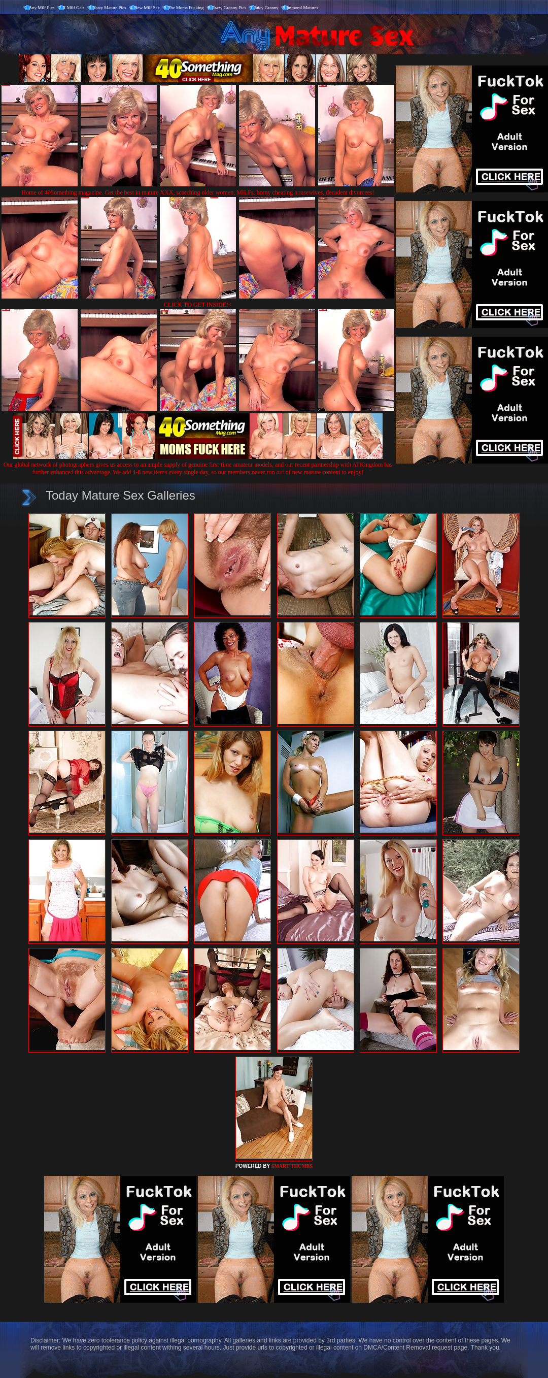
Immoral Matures (302, 7)
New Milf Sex (147, 7)
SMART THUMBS (292, 1166)
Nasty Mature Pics (109, 7)
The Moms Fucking (186, 7)
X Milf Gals (73, 7)
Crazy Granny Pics (229, 7)
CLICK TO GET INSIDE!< (198, 304)
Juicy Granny (266, 7)
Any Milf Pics (42, 7)
